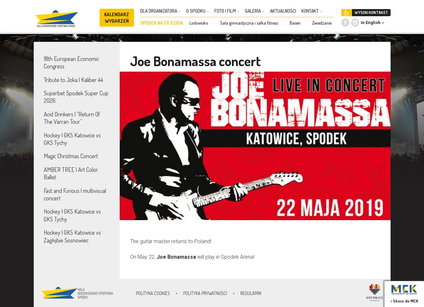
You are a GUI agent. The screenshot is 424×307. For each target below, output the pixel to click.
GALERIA (255, 11)
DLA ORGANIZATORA (160, 11)
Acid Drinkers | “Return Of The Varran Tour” (72, 118)
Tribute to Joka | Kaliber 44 (73, 79)
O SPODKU (197, 11)
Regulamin (250, 293)
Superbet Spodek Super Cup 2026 (76, 96)
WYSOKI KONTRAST (371, 12)
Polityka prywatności (205, 293)
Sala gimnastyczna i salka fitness (249, 23)
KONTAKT (311, 11)
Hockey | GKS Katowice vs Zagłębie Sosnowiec (72, 236)
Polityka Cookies (153, 293)
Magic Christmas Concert (71, 155)
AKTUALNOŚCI (283, 11)
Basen (295, 23)
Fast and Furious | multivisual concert (75, 194)
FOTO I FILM (227, 11)
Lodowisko (198, 23)
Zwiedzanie (322, 23)
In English (371, 22)
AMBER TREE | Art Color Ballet (71, 173)
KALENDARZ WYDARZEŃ (116, 17)
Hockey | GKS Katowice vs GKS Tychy (72, 139)
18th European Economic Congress (71, 62)
